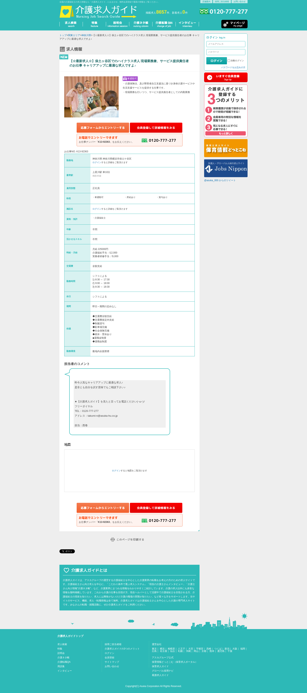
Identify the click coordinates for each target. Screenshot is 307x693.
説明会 (61, 653)
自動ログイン (237, 60)
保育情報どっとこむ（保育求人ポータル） (175, 662)
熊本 (212, 651)
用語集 (61, 666)
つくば (218, 648)
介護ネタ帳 (63, 657)
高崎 (208, 648)
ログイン (96, 162)
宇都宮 (199, 648)
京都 (204, 651)
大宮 (190, 648)
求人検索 (62, 644)
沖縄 (188, 651)
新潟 (227, 648)
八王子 (181, 648)
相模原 (171, 648)
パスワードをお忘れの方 (233, 67)
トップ (63, 35)
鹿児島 (221, 651)
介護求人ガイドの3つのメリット (122, 648)
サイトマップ (112, 662)
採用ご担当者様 (222, 1)
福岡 (242, 648)
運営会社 (157, 644)
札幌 (180, 651)
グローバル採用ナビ (163, 670)
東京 (154, 648)
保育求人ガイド (160, 666)
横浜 (162, 648)
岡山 (196, 651)
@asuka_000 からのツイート (220, 180)
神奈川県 (86, 35)
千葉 (230, 651)
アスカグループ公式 (163, 657)
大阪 (234, 648)
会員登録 (109, 657)
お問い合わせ (240, 1)
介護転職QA (63, 662)
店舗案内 (206, 1)
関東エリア (74, 35)
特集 (59, 648)
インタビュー (64, 670)
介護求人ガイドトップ (70, 635)
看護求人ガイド (160, 675)
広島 (154, 651)
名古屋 (163, 651)
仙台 (172, 651)
